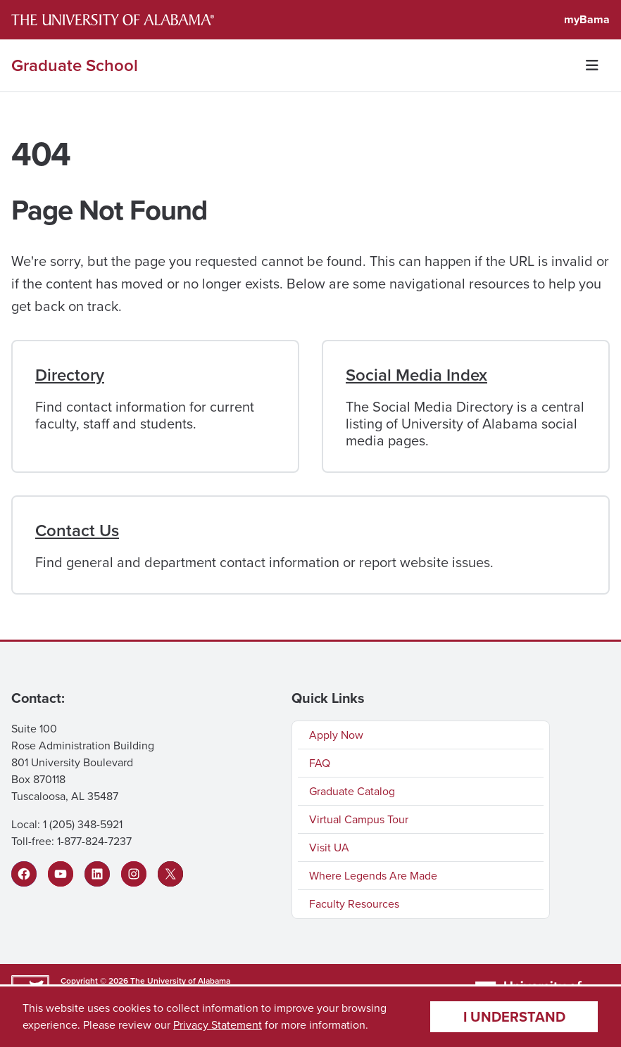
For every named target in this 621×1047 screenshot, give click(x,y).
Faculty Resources (354, 904)
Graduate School (74, 65)
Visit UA (329, 847)
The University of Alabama (180, 981)
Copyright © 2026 (94, 981)
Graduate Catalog (352, 791)
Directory (69, 375)
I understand (514, 1016)
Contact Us (77, 530)
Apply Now (336, 735)
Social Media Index (416, 375)
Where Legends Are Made (373, 876)
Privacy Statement (217, 1025)
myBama (587, 19)
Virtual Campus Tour (358, 819)
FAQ (319, 763)
